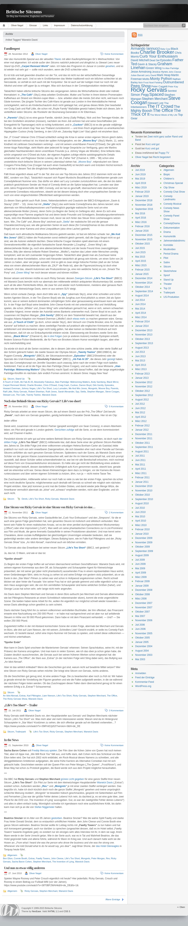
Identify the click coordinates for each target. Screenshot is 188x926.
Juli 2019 (140, 170)
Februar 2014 (142, 321)
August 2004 (142, 650)
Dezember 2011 (143, 434)
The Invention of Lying (63, 861)
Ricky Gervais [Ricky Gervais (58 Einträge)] (149, 89)
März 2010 (141, 525)
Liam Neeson (48, 695)
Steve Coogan (112, 391)
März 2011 (141, 473)
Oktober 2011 (142, 442)
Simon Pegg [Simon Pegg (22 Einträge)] (140, 94)
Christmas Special (173, 183)
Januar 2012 (142, 429)
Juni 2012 (140, 408)
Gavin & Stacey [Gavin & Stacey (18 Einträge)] (147, 64)
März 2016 (141, 222)
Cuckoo (74, 385)
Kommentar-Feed (144, 682)
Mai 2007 (140, 616)
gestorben (56, 818)
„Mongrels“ (60, 786)
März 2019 (141, 187)
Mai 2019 (140, 178)
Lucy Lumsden (60, 388)
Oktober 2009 (142, 546)
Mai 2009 (140, 568)
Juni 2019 (140, 174)
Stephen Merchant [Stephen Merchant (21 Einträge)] (155, 98)
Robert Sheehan (36, 391)
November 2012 (143, 386)
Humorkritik (169, 236)
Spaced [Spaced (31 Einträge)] (156, 94)
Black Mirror (113, 382)
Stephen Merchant (97, 695)
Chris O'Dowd (50, 385)
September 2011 (144, 447)
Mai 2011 (140, 464)
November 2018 (143, 204)
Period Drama (170, 253)
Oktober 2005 (142, 637)
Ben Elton (8, 858)
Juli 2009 (140, 559)
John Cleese (57, 858)
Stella (83, 391)
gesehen (110, 66)
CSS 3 (67, 911)
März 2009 (141, 577)
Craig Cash (63, 385)
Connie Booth (20, 858)
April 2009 (140, 572)
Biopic (166, 174)
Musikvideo (169, 249)
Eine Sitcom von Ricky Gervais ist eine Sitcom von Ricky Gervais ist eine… (49, 507)
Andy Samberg (98, 382)
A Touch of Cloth (11, 382)
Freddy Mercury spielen (44, 750)
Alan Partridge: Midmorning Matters (72, 382)
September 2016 (144, 209)
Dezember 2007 (143, 603)
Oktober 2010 (142, 494)
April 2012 (140, 417)
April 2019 (140, 183)
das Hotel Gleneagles (107, 846)
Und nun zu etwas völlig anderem (24, 868)
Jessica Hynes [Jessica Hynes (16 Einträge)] (160, 71)
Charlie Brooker (34, 385)
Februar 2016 (142, 226)
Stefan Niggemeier (44, 807)
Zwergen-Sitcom (83, 278)
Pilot (165, 258)
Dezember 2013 (143, 330)
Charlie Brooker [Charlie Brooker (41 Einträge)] (157, 52)
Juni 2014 (140, 304)
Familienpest (12, 48)
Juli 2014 (140, 300)
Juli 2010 (140, 507)
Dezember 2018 (143, 200)
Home (4, 25)
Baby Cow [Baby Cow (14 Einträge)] (165, 49)
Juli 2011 (140, 455)
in (48, 336)
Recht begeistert (162, 157)
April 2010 (140, 520)
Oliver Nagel (17, 25)
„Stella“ (66, 221)
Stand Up (20, 378)
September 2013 (144, 343)
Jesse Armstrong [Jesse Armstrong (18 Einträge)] (141, 71)
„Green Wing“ (23, 272)
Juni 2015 (140, 252)
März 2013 (141, 369)
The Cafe (20, 395)
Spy (77, 391)
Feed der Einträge (144, 677)
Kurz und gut (152, 144)
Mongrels (92, 388)
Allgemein (12, 855)
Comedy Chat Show (174, 191)
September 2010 (144, 499)
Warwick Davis (49, 395)
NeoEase (36, 911)
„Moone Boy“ (85, 161)
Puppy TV (164, 153)
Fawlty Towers (43, 858)
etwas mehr (78, 318)
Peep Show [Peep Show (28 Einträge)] (141, 86)
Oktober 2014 (142, 287)
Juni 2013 (140, 356)
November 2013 (143, 334)
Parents (114, 388)
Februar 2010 (142, 529)
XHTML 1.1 (53, 911)
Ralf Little (7, 391)
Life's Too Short (44, 388)
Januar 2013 (142, 377)
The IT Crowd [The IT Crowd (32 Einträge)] (160, 106)
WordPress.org (143, 686)
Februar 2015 (142, 269)
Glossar (33, 25)
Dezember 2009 (143, 538)
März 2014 (141, 317)
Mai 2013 (140, 360)
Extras (22, 695)
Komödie (168, 245)
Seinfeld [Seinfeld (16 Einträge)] (172, 91)
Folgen (58, 336)
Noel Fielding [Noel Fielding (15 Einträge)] (155, 82)
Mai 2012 (140, 412)
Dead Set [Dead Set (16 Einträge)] (154, 60)
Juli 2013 (140, 352)
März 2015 (141, 265)
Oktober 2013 (142, 339)
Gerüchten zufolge (64, 429)
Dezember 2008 (143, 590)
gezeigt (111, 359)
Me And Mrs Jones (78, 388)
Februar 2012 (142, 425)
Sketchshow (170, 271)
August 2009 (142, 555)
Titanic (57, 59)
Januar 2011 (142, 482)
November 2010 (143, 490)
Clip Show (168, 187)
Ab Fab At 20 (26, 382)
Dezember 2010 (143, 486)
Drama (167, 232)
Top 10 (167, 288)
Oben (182, 907)
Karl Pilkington (34, 695)
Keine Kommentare (114, 54)
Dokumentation (171, 227)
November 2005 (143, 633)
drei (52, 336)
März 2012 (141, 421)
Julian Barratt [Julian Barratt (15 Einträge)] (137, 75)
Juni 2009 (140, 564)
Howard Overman (11, 388)
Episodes (109, 385)
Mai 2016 (140, 213)
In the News (11, 740)
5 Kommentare (116, 406)
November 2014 (143, 282)
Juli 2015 (140, 248)
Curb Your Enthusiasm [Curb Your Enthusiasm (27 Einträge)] (158, 56)
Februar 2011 (142, 477)
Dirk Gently (98, 385)
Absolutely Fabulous (44, 382)
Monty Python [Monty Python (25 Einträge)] (161, 79)
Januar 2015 (142, 274)
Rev (108, 858)
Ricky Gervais (20, 391)
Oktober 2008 (142, 594)
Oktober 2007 (142, 611)
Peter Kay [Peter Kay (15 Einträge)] (173, 86)
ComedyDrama (171, 223)
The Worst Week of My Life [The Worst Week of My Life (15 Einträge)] (163, 115)
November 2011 (143, 438)
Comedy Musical (172, 203)
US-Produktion (171, 297)
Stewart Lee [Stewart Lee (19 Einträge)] (155, 103)
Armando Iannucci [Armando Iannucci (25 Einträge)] (145, 48)
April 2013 (140, 365)
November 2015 (143, 239)
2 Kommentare (116, 512)
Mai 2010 (140, 516)
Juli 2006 (140, 624)
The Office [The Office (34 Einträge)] (163, 110)
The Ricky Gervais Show (15, 699)
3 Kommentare (116, 710)
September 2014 (144, 291)
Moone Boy (103, 388)
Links (45, 25)
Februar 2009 (142, 581)
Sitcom (10, 378)
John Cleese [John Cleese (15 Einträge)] (175, 72)
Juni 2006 (140, 629)
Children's (168, 178)
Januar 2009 (142, 585)
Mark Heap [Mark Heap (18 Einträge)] (164, 75)
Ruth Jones (51, 391)
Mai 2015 (140, 256)
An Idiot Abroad (10, 695)
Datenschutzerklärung (82, 25)
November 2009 (143, 542)
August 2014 (142, 295)
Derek (25, 499)
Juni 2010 (140, 512)
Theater (167, 284)
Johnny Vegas (28, 388)
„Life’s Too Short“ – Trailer (21, 705)
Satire (166, 262)
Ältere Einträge (112, 899)
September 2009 (144, 551)
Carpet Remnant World (14, 385)
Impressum (59, 25)
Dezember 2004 (143, 646)
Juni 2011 (140, 460)
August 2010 (142, 503)
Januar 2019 (142, 196)
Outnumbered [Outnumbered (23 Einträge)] (173, 82)
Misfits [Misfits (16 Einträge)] (145, 79)
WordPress (10, 910)
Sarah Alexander (66, 391)
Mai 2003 (140, 659)
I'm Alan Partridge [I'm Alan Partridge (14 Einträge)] (170, 68)
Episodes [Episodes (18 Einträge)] (166, 60)
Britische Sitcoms (24, 11)
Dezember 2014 (143, 278)
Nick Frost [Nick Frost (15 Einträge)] (143, 82)
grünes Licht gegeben (72, 779)
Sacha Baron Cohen (22, 861)
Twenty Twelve (33, 395)
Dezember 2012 (143, 382)
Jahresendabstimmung (175, 240)
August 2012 (142, 399)
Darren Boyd (85, 385)
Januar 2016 (142, 230)
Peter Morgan (98, 858)
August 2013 (142, 347)
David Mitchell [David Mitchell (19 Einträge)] (140, 60)
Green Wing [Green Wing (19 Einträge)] (153, 68)
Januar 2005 (142, 642)
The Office (112, 695)
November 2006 (143, 620)
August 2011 (142, 451)
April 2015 (140, 261)
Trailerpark (20, 731)
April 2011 (140, 468)
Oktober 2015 (142, 243)
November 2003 (143, 655)
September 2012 (144, 395)
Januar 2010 (142, 533)
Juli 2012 (140, 403)
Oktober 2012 (142, 391)
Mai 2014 (140, 308)
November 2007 (143, 607)
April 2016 (140, 217)
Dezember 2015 (143, 235)
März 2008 (141, 598)
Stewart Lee (9, 395)
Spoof (166, 275)
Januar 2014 (142, 326)
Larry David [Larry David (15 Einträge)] (150, 75)
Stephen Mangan (95, 391)
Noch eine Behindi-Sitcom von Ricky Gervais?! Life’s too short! (42, 401)
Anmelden (140, 673)
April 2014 (140, 312)
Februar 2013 (142, 373)
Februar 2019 (142, 191)
